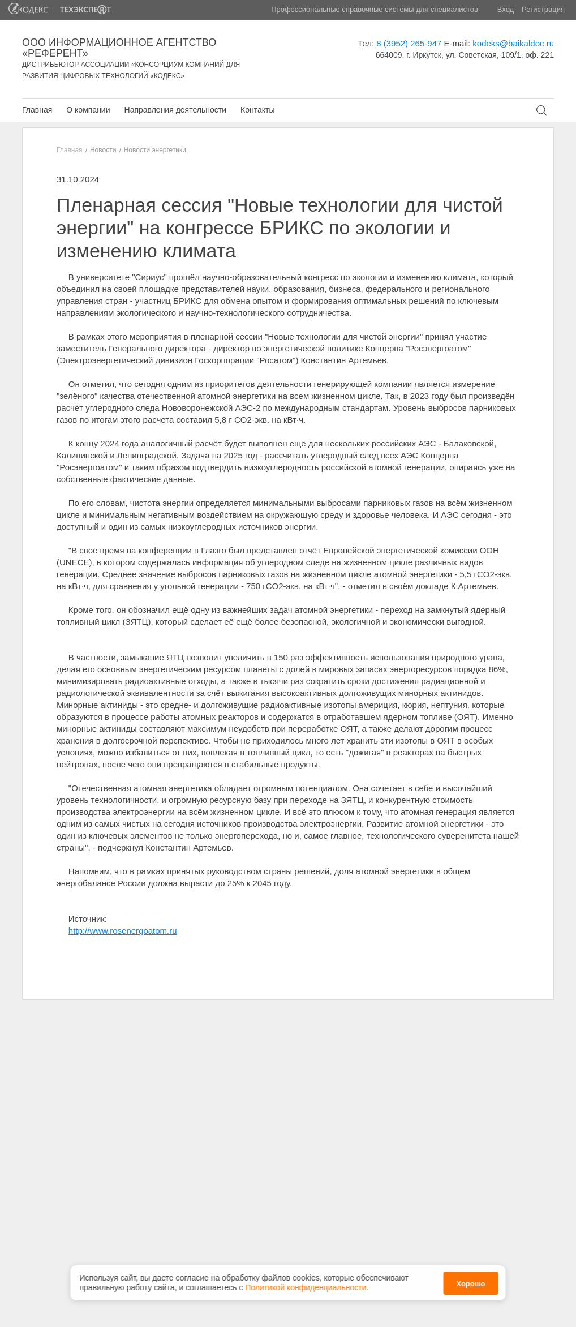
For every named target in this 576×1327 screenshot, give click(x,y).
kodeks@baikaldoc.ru (513, 43)
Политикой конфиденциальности (305, 1281)
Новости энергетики (155, 150)
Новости (103, 150)
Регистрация (543, 9)
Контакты (257, 109)
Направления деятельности (175, 109)
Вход (505, 9)
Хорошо (470, 1277)
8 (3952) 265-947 (408, 43)
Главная (37, 109)
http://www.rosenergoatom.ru (122, 930)
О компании (88, 109)
